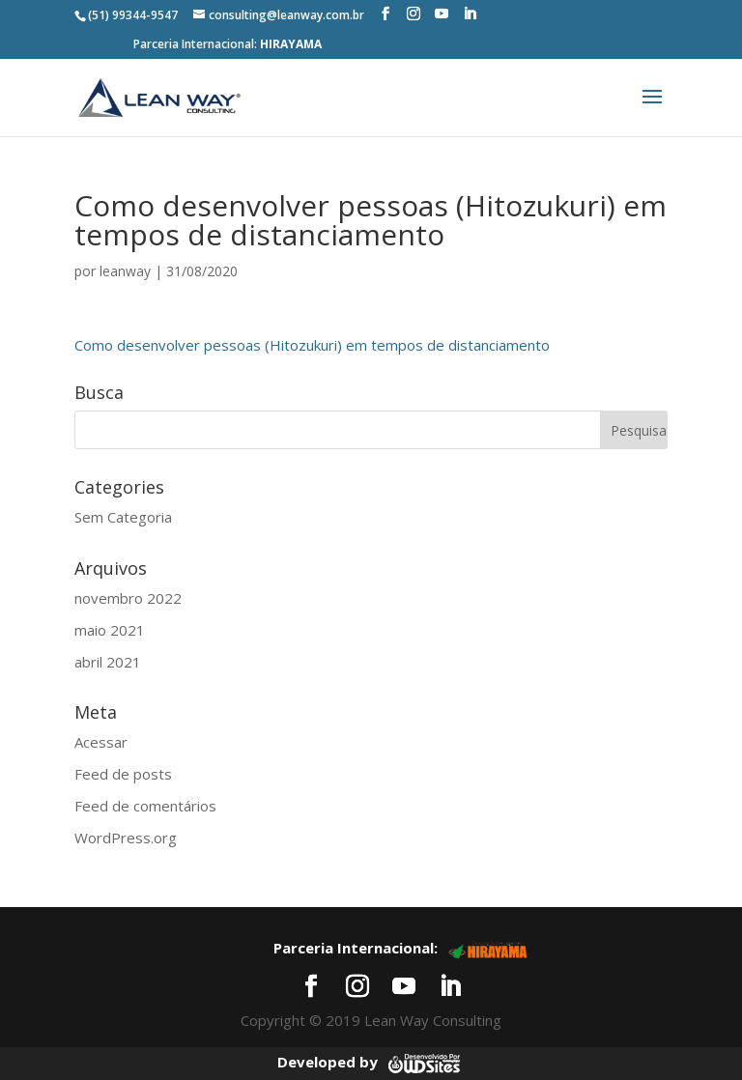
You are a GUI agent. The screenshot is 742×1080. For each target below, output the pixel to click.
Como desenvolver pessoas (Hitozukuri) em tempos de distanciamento (312, 345)
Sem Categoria (123, 516)
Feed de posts (123, 773)
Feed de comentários (145, 805)
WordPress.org (125, 837)
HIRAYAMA (291, 44)
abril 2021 (107, 661)
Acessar (101, 742)
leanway (125, 271)
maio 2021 (109, 629)
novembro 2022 (128, 598)
